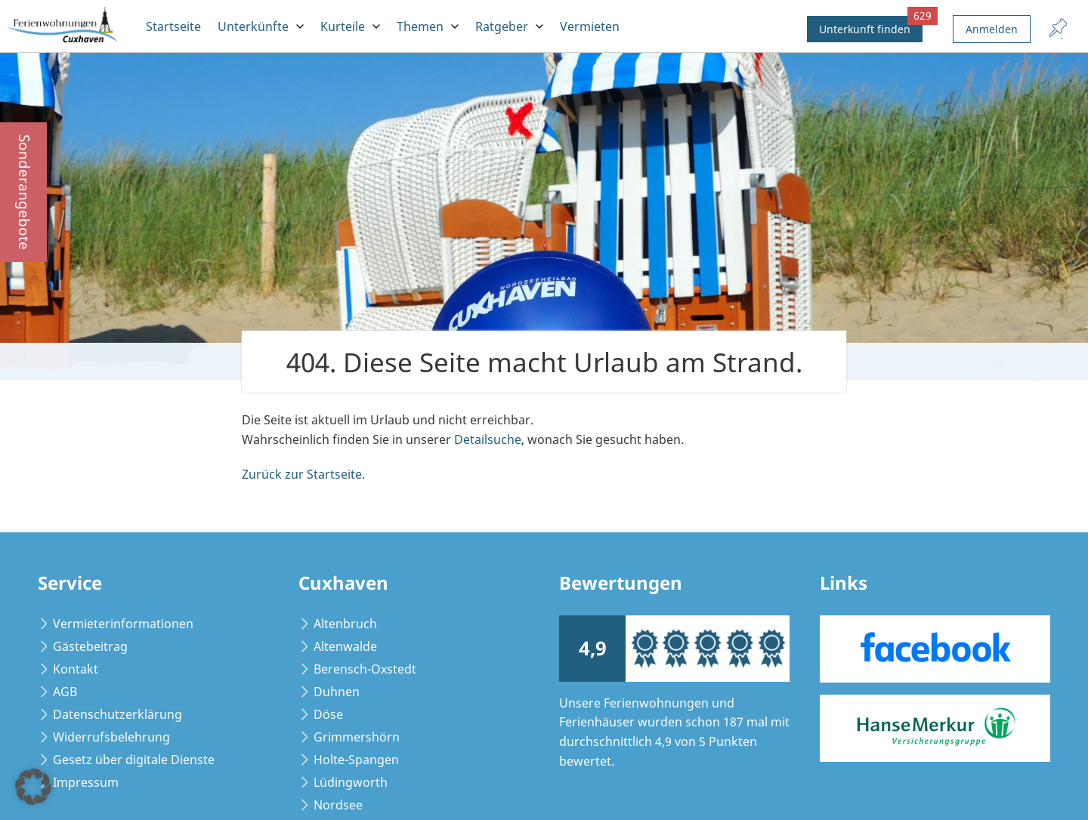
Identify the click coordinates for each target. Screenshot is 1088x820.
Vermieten (590, 26)
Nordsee (338, 805)
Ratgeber (501, 26)
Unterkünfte (253, 26)
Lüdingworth (351, 782)
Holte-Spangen (356, 759)
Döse (328, 714)
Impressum (86, 782)
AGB (65, 691)
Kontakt (75, 669)
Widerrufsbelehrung (111, 737)
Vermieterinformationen (123, 623)
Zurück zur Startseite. (303, 474)
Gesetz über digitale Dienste (134, 759)
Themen (420, 26)
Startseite (173, 26)
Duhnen (337, 691)
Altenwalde (345, 646)
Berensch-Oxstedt (365, 669)
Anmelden (992, 29)
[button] (33, 787)
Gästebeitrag (90, 646)
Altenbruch (345, 623)
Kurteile (342, 26)
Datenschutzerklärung (117, 714)
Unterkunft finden (871, 26)
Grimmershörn (357, 737)
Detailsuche (487, 439)
